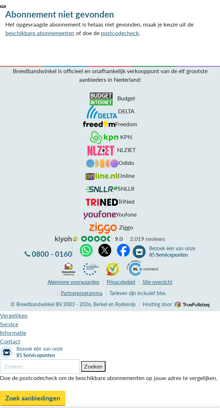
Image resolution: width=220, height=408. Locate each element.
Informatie (13, 332)
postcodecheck (120, 32)
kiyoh (66, 239)
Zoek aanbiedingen (32, 398)
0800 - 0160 (52, 254)
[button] (3, 6)
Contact (10, 341)
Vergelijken (14, 315)
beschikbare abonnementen (39, 32)
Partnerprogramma (81, 293)
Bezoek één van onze (172, 251)
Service (9, 324)
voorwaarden (73, 282)
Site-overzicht (157, 282)
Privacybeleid (121, 282)
